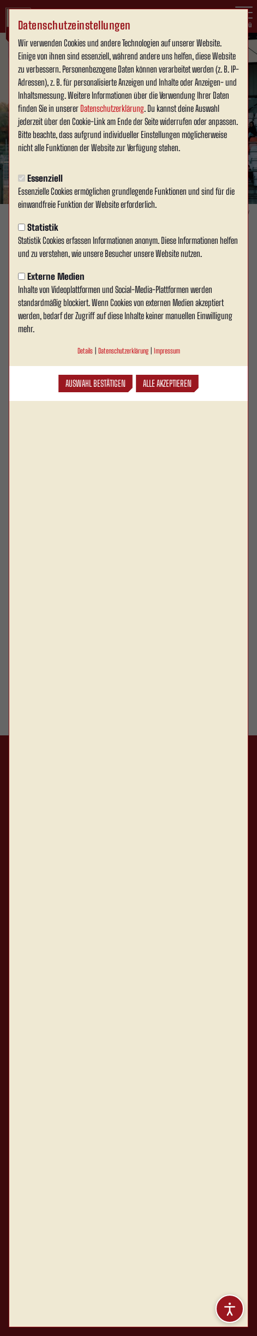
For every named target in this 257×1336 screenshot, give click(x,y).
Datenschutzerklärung (112, 108)
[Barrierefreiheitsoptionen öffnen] (230, 1309)
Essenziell (40, 178)
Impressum (167, 350)
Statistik (38, 227)
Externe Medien (51, 276)
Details (85, 350)
